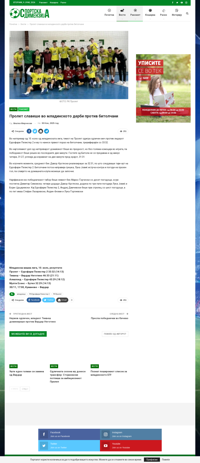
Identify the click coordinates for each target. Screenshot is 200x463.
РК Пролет (57, 294)
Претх (14, 389)
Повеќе (166, 459)
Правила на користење (87, 450)
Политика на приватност (38, 450)
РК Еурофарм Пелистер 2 (39, 294)
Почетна (109, 14)
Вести (122, 14)
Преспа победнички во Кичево (109, 318)
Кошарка (54, 2)
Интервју (176, 14)
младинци (21, 294)
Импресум (63, 450)
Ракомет (43, 2)
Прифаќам (152, 459)
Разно (63, 2)
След (25, 389)
